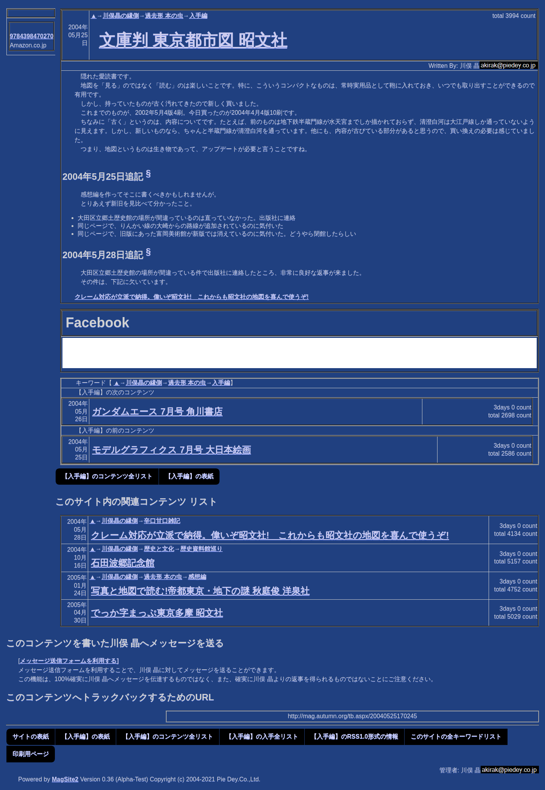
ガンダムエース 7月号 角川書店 (157, 411)
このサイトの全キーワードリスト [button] (456, 736)
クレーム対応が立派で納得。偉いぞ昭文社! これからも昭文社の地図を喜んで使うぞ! (192, 297)
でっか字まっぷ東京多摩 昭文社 (157, 613)
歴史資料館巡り (201, 549)
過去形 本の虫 (164, 15)
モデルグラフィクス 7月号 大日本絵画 (171, 450)
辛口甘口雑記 (162, 521)
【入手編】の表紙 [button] (189, 476)
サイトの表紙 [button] (30, 736)
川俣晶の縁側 (121, 15)
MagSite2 (65, 779)
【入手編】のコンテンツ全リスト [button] (107, 476)
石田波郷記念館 (122, 563)
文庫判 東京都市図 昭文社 (193, 40)
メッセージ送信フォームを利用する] (69, 661)
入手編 (198, 15)
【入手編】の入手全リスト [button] (262, 736)
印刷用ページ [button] (30, 754)
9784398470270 (32, 36)
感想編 (197, 577)
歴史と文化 (159, 549)
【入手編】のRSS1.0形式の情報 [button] (354, 736)
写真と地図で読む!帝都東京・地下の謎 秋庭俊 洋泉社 (200, 591)
